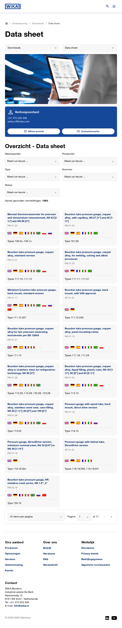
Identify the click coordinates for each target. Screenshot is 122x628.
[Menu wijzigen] (114, 6)
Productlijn (68, 153)
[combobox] (32, 161)
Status (8, 185)
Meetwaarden (13, 153)
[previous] (105, 517)
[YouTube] (114, 618)
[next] (111, 517)
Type (7, 169)
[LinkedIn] (107, 618)
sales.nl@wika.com (19, 121)
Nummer (67, 169)
